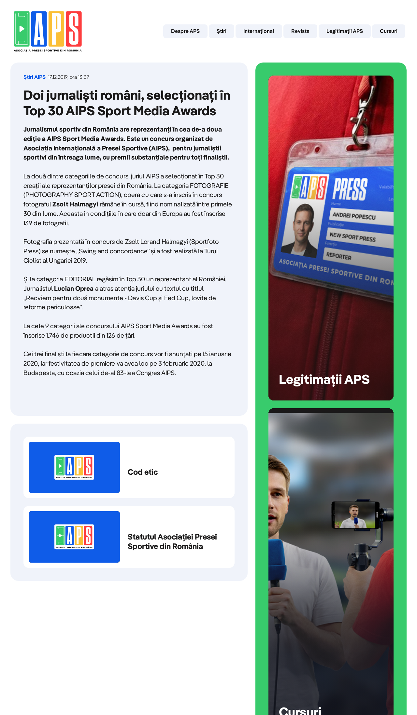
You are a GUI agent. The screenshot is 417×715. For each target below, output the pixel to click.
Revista (300, 31)
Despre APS (185, 31)
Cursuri (388, 31)
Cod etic (129, 467)
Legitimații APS (344, 31)
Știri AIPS (34, 77)
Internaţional (258, 31)
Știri (221, 31)
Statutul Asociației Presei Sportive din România (129, 537)
